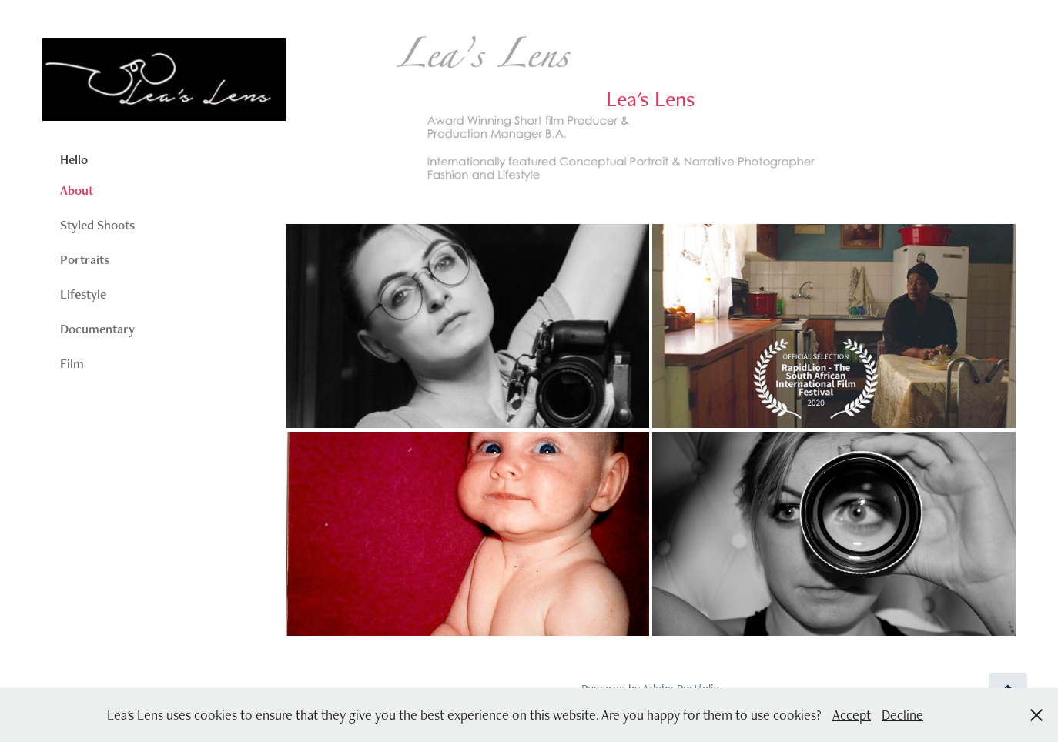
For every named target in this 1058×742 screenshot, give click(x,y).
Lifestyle (83, 294)
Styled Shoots (97, 224)
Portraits (84, 259)
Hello (74, 159)
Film (72, 363)
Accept (851, 715)
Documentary (97, 328)
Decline (902, 715)
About (76, 190)
